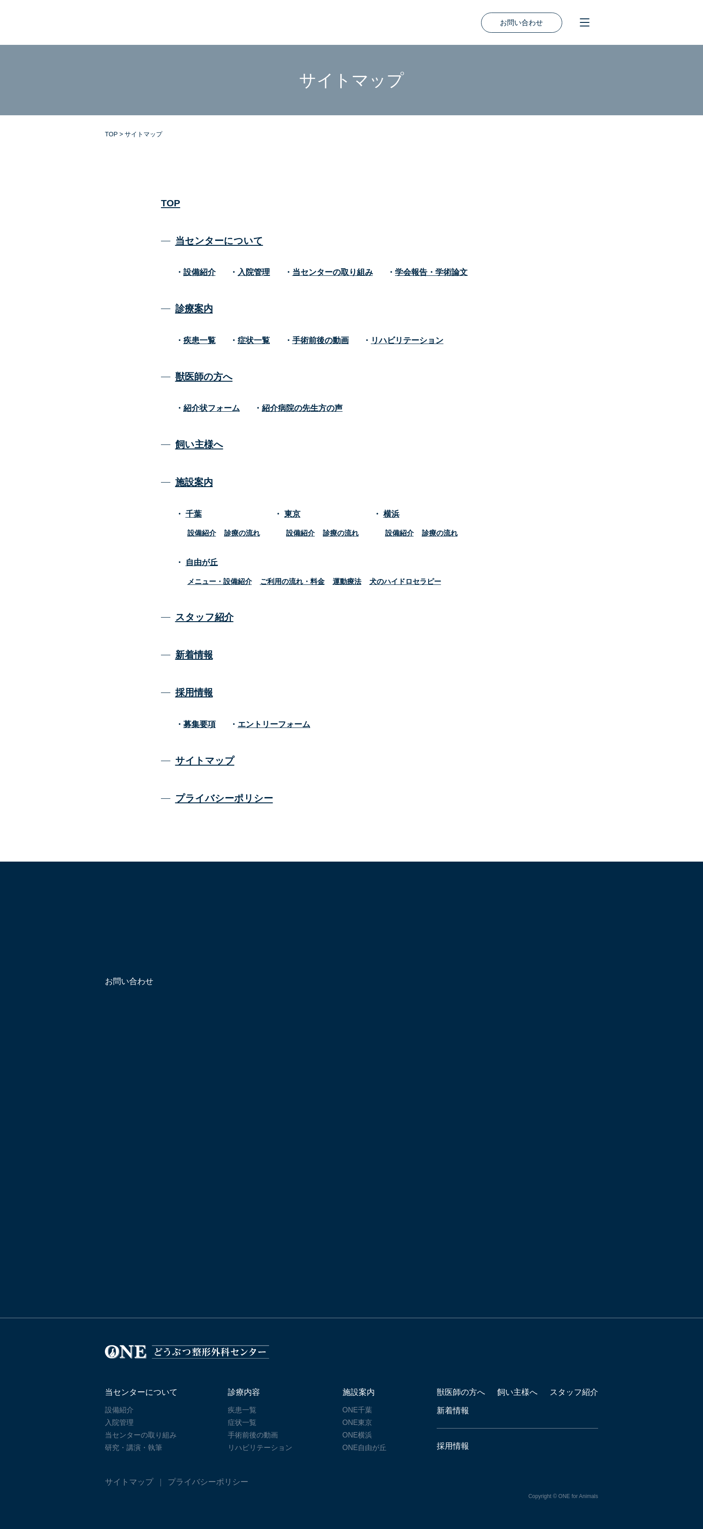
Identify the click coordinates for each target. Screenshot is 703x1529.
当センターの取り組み (332, 272)
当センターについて (219, 240)
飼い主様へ (199, 444)
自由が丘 (202, 562)
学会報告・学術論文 (431, 272)
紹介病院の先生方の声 (302, 408)
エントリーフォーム (274, 724)
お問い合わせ (521, 22)
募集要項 (199, 724)
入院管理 (254, 272)
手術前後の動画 (320, 340)
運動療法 (347, 581)
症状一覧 (254, 340)
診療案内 (194, 308)
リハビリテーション (407, 340)
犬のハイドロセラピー (405, 581)
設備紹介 (199, 272)
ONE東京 (358, 1422)
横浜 (391, 514)
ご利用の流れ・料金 (292, 581)
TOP (170, 203)
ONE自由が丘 (365, 1447)
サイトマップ (204, 760)
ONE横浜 (358, 1435)
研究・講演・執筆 (133, 1447)
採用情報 (194, 692)
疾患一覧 (199, 340)
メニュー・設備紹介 (219, 581)
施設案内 (194, 482)
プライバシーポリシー (224, 798)
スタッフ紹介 (204, 617)
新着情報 (194, 654)
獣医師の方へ (204, 376)
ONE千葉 (358, 1410)
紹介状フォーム (211, 408)
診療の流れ (242, 533)
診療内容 (244, 1392)
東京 (292, 514)
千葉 (194, 514)
